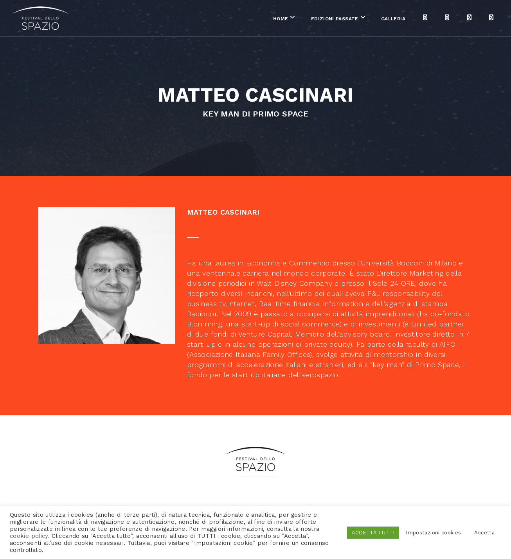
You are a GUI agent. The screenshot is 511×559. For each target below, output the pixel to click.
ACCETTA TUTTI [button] (373, 533)
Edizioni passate (305, 19)
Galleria (365, 19)
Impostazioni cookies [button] (433, 533)
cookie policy (29, 535)
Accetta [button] (484, 533)
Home (252, 19)
